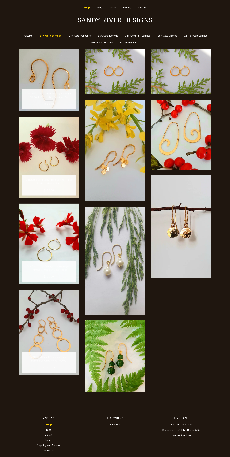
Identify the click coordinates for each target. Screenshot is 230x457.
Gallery (127, 7)
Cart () (142, 7)
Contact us (49, 450)
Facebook (115, 424)
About (112, 7)
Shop (87, 7)
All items (28, 35)
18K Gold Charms (167, 35)
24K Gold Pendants (80, 35)
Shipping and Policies (48, 445)
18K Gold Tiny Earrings (137, 35)
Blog (99, 7)
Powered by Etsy (181, 435)
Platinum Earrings (129, 42)
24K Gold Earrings (51, 35)
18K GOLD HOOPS (102, 42)
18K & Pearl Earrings (195, 35)
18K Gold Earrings (108, 35)
